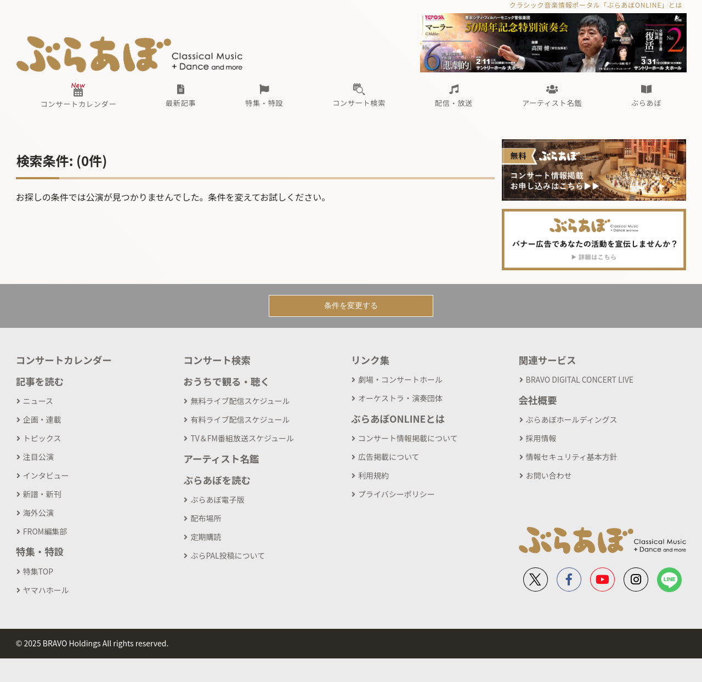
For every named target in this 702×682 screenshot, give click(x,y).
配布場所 (205, 518)
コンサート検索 (217, 360)
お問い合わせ (549, 475)
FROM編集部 (45, 531)
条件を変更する (351, 305)
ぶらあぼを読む (217, 480)
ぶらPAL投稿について (227, 555)
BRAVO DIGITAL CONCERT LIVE (579, 379)
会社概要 (538, 400)
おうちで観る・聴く (226, 381)
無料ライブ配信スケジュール (240, 400)
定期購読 (205, 536)
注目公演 (38, 456)
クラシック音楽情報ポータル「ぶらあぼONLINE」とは (595, 4)
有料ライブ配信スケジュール (240, 419)
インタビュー (46, 475)
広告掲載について (389, 456)
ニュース (38, 400)
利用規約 (373, 475)
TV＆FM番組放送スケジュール (242, 438)
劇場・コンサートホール (400, 379)
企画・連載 (42, 419)
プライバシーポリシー (396, 493)
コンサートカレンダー (64, 360)
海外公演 (38, 512)
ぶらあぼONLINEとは (398, 418)
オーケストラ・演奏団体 (400, 398)
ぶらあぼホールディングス (572, 419)
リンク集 (370, 360)
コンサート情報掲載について (408, 438)
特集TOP (38, 571)
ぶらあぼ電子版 (217, 499)
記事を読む (40, 381)
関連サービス (547, 360)
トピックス (42, 438)
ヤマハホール (46, 589)
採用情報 (541, 438)
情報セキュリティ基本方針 (572, 456)
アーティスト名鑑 (221, 458)
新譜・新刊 (42, 493)
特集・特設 (40, 551)
